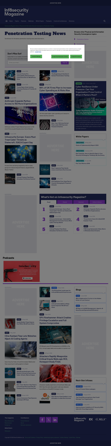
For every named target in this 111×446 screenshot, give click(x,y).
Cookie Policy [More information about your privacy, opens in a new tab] (38, 51)
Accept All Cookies (76, 56)
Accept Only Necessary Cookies (60, 56)
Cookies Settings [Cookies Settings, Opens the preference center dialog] (36, 56)
